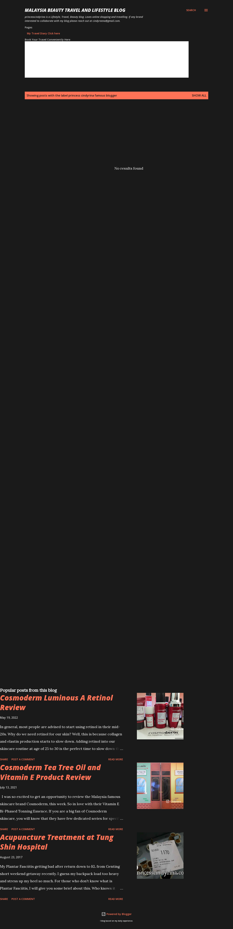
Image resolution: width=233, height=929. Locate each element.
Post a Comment (23, 759)
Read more (115, 759)
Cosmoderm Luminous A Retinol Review (56, 702)
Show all (199, 95)
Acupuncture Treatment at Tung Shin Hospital (56, 842)
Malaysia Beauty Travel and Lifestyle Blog (75, 10)
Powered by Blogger (116, 914)
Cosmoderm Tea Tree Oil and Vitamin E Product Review (50, 772)
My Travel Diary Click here (43, 33)
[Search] (191, 10)
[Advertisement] (109, 133)
